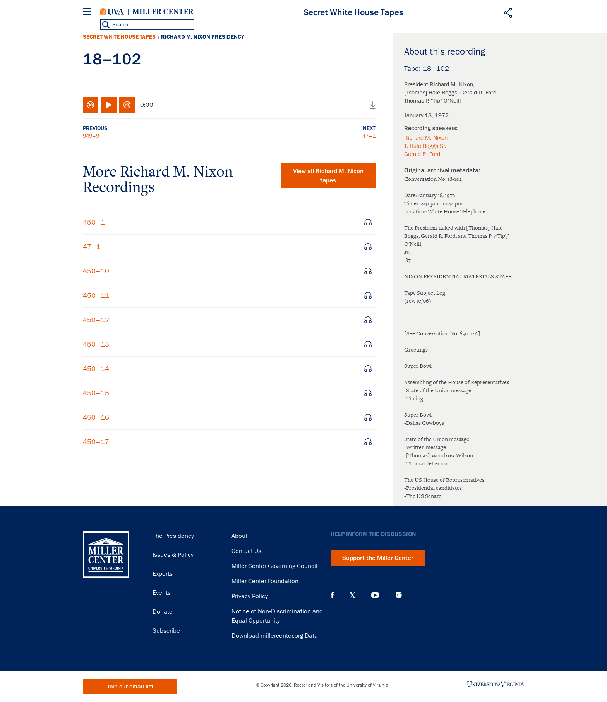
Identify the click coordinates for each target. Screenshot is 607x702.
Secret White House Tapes (119, 37)
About (239, 536)
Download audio (373, 105)
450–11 (96, 295)
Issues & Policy (173, 555)
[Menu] (88, 12)
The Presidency (173, 536)
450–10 (96, 271)
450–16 (96, 417)
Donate (163, 612)
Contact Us (246, 551)
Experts (163, 574)
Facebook (332, 595)
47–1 (369, 135)
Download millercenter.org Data (274, 636)
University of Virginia (112, 11)
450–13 (96, 344)
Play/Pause (109, 105)
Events (162, 593)
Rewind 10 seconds (90, 105)
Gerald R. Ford (422, 154)
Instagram (398, 595)
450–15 (96, 393)
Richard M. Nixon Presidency (202, 37)
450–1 (94, 222)
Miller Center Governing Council (274, 566)
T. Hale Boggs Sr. (425, 145)
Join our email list (130, 686)
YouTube (375, 595)
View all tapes (328, 175)
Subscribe (166, 631)
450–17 (96, 442)
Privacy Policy (249, 596)
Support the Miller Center (377, 558)
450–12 (96, 320)
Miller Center (163, 11)
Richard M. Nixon (426, 137)
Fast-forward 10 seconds (127, 105)
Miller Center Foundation (264, 581)
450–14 (96, 368)
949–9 (91, 135)
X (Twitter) (352, 595)
